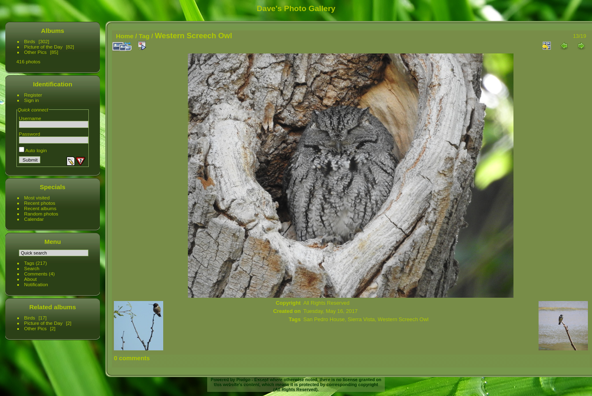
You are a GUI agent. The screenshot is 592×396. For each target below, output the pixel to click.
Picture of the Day (43, 46)
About (30, 279)
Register (33, 94)
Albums (52, 30)
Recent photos (40, 203)
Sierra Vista (361, 319)
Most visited (37, 197)
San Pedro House (324, 319)
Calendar (34, 219)
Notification (36, 284)
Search (31, 268)
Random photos (41, 213)
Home (125, 35)
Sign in (31, 100)
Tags (29, 263)
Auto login (33, 150)
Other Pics (35, 52)
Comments (36, 273)
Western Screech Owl (403, 319)
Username (30, 118)
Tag (144, 35)
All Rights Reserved (326, 303)
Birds (29, 41)
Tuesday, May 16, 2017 (330, 311)
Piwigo (243, 379)
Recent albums (40, 208)
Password (29, 134)
